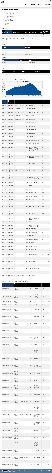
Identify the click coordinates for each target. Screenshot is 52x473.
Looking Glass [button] (46, 12)
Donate (48, 470)
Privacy (42, 470)
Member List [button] (38, 12)
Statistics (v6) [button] (19, 12)
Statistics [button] (26, 12)
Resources (47, 4)
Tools (39, 4)
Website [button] (32, 12)
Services (33, 4)
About (25, 4)
